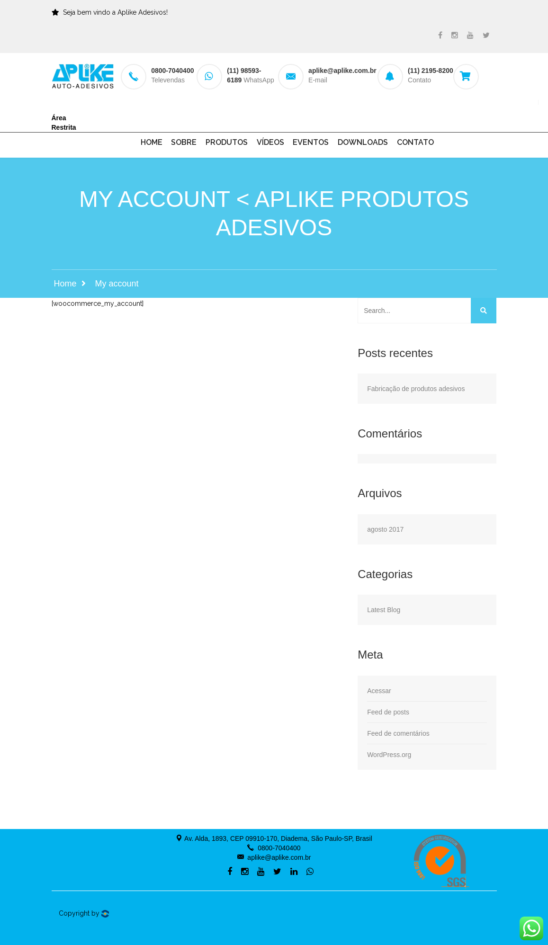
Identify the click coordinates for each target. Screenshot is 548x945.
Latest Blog (383, 610)
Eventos (311, 142)
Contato (415, 142)
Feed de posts (388, 712)
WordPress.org (389, 754)
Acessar (379, 691)
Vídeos (270, 142)
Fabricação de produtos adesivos (416, 388)
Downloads (363, 142)
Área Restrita (64, 122)
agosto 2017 (385, 529)
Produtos (227, 142)
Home (151, 142)
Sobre (184, 142)
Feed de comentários (398, 733)
